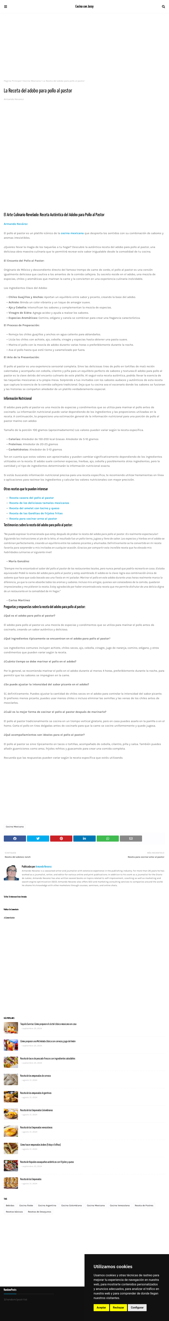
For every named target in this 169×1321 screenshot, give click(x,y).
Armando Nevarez (14, 99)
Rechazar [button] (118, 1307)
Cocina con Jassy (84, 6)
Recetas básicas (14, 1211)
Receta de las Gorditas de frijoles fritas (36, 513)
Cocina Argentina (47, 1205)
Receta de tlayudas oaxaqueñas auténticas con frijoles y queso (47, 1162)
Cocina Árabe (26, 1205)
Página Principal (12, 81)
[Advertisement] (84, 45)
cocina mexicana (72, 233)
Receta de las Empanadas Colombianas (36, 1110)
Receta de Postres (144, 1205)
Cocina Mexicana (32, 81)
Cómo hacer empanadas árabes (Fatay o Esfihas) (40, 1145)
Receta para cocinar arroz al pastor (33, 518)
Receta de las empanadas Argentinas (35, 1093)
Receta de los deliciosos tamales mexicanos (39, 503)
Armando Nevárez (16, 224)
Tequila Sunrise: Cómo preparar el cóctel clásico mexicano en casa (48, 1024)
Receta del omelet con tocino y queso (34, 508)
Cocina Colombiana (71, 1205)
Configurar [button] (137, 1307)
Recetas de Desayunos (39, 1211)
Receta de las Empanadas (30, 1179)
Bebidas (10, 1205)
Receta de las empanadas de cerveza (35, 1076)
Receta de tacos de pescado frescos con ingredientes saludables (47, 1058)
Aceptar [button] (101, 1307)
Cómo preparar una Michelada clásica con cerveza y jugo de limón (48, 1041)
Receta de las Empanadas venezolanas (36, 1127)
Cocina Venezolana (120, 1205)
